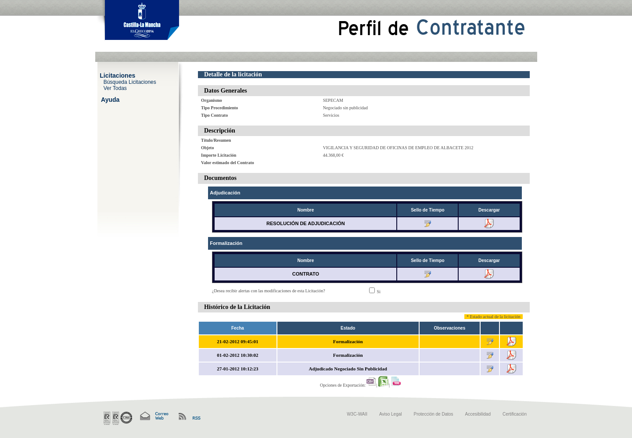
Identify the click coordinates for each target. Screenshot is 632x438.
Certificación (515, 414)
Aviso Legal (390, 414)
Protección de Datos (433, 414)
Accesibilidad (478, 414)
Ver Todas (115, 88)
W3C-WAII (357, 414)
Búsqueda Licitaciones (130, 82)
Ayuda (110, 99)
